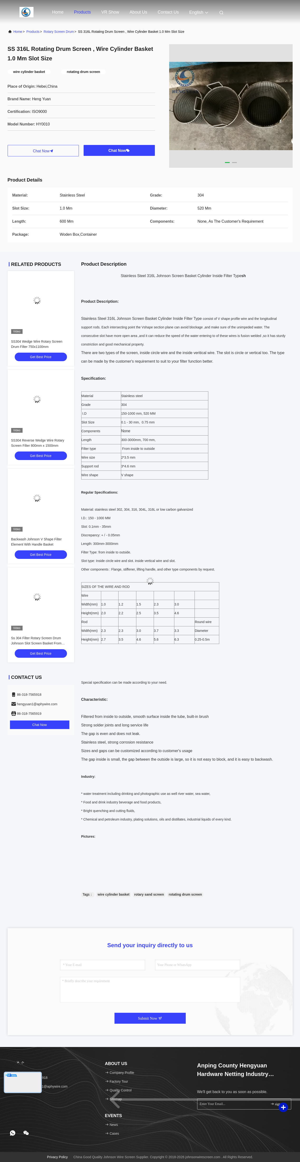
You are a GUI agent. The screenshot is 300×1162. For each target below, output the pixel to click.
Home (58, 12)
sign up (277, 1104)
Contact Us (168, 12)
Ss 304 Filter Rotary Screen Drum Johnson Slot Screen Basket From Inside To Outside (36, 643)
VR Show (110, 12)
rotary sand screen (149, 894)
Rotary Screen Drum (58, 32)
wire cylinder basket (113, 894)
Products (82, 12)
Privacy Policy (57, 1157)
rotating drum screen (185, 894)
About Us (138, 12)
